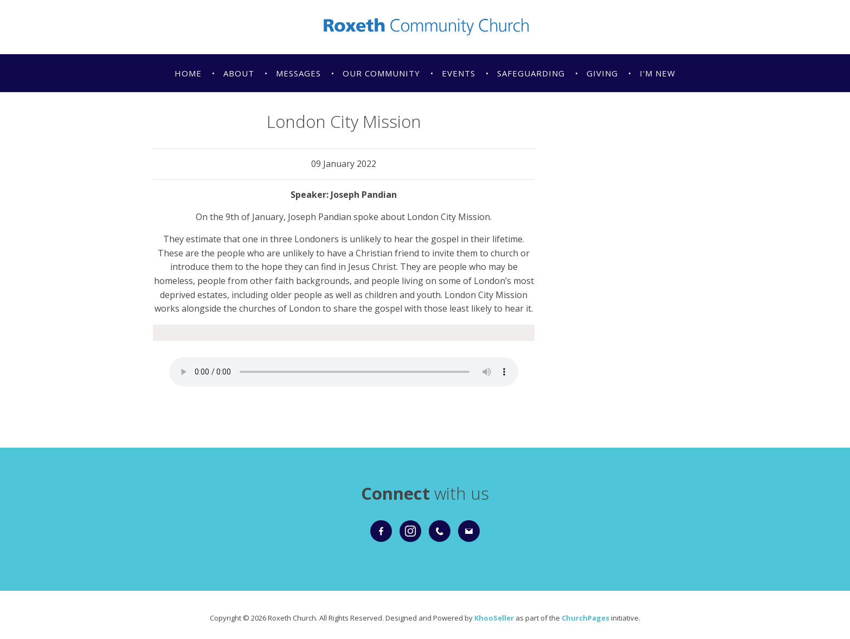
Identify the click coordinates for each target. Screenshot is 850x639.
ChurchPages (585, 618)
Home (188, 73)
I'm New (657, 73)
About (238, 73)
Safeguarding (531, 73)
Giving (602, 73)
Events (458, 73)
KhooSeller (494, 618)
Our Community (381, 73)
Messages (298, 73)
